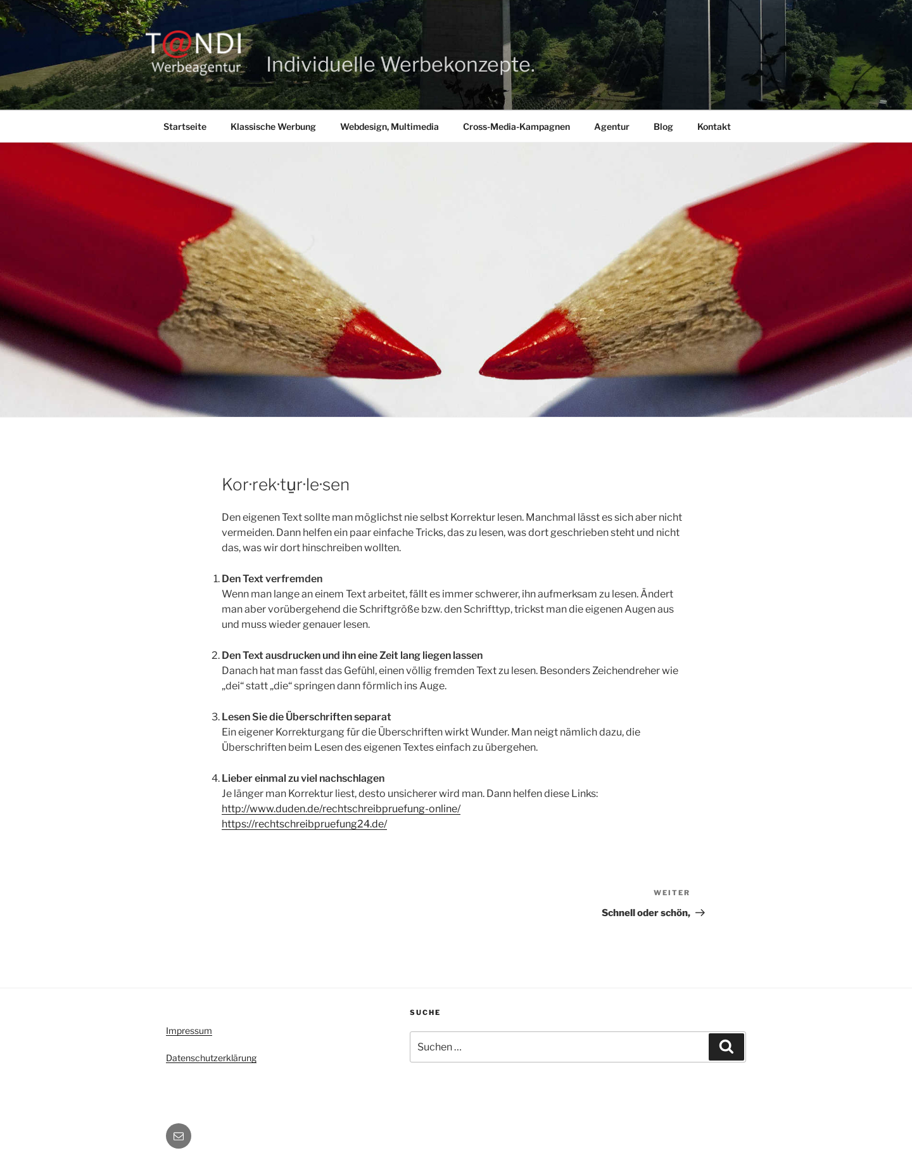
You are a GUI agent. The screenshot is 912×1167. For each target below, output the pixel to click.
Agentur (612, 126)
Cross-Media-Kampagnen (516, 126)
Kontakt (714, 126)
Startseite (184, 126)
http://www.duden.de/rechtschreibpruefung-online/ (341, 809)
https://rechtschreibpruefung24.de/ (304, 824)
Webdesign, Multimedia (389, 126)
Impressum (189, 1030)
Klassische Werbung (273, 126)
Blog (663, 126)
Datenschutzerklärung (211, 1057)
